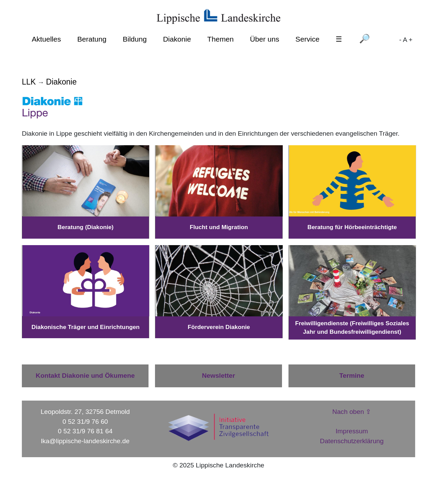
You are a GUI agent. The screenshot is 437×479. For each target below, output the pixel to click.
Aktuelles (46, 39)
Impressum (352, 431)
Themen (220, 39)
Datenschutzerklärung (352, 441)
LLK (29, 81)
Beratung (92, 39)
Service (307, 39)
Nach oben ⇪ (351, 411)
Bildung (134, 39)
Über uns (264, 39)
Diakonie (177, 39)
